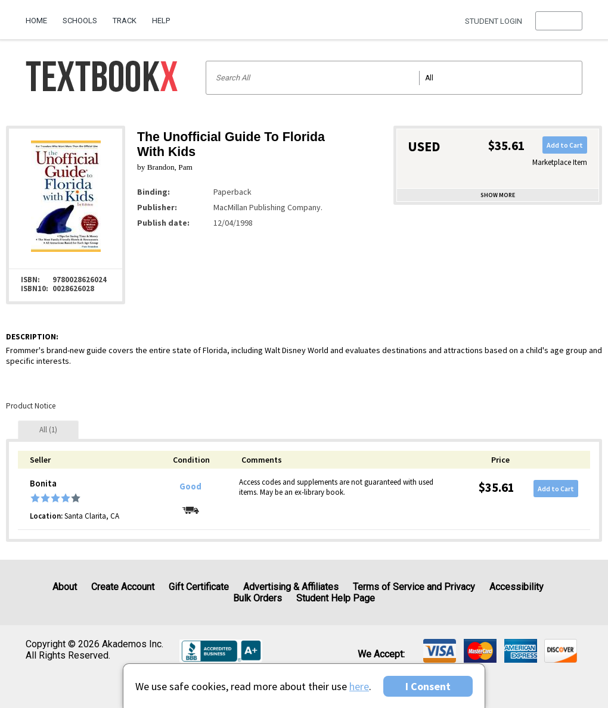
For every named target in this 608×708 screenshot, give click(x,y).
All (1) (48, 430)
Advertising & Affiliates (291, 586)
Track (125, 20)
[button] (558, 20)
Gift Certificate (199, 586)
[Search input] (394, 78)
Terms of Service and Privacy (414, 586)
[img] (439, 651)
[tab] (48, 429)
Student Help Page (335, 598)
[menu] (558, 20)
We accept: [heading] (381, 654)
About (64, 586)
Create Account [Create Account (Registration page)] (122, 586)
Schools (80, 20)
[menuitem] (40, 16)
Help (161, 20)
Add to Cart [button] (565, 145)
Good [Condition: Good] (190, 486)
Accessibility (516, 586)
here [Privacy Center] (359, 686)
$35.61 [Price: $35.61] (496, 487)
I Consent (428, 686)
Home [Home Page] (36, 20)
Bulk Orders (257, 598)
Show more (497, 195)
